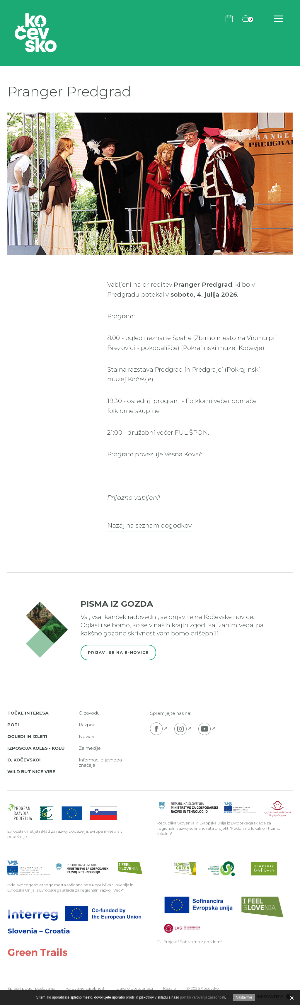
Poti (13, 724)
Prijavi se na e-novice (118, 652)
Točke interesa (27, 713)
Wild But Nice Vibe (31, 771)
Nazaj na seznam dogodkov (149, 525)
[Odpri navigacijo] (278, 18)
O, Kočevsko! (23, 760)
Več (116, 890)
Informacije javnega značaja (100, 762)
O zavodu (89, 713)
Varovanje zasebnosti (85, 988)
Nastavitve (244, 997)
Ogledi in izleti (27, 736)
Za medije (90, 748)
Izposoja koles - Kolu (36, 748)
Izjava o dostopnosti (134, 988)
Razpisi (86, 724)
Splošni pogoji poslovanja (31, 988)
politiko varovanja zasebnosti (202, 997)
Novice (86, 736)
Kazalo (169, 988)
